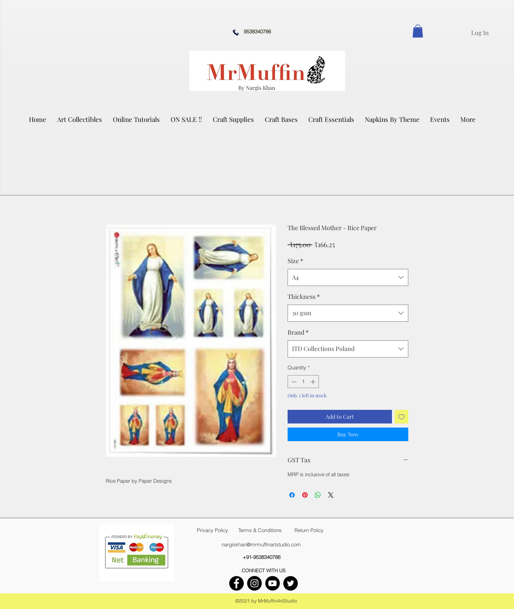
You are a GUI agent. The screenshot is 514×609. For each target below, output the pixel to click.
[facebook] (236, 583)
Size (295, 261)
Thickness (304, 296)
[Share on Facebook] (292, 495)
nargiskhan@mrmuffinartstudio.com (261, 544)
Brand (298, 332)
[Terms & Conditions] (260, 530)
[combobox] (348, 277)
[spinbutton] (303, 381)
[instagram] (254, 583)
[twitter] (290, 583)
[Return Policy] (309, 530)
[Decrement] (293, 381)
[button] (80, 119)
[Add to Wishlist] (401, 416)
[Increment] (313, 381)
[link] (417, 31)
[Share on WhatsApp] (318, 495)
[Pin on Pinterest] (305, 495)
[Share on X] (331, 495)
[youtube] (272, 583)
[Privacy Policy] (212, 530)
